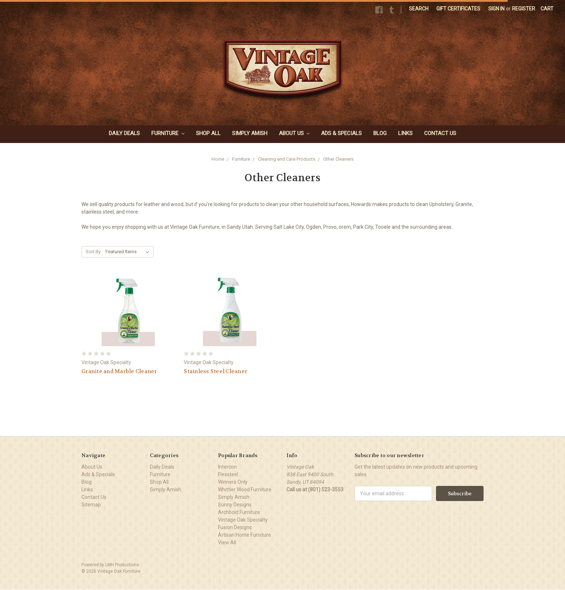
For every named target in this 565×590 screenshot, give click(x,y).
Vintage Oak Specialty (243, 520)
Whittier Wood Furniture (244, 489)
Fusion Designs (235, 527)
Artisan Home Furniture (244, 535)
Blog (380, 133)
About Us (294, 133)
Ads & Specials (341, 133)
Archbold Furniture (239, 512)
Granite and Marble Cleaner (119, 371)
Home (218, 159)
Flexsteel (228, 474)
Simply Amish (249, 133)
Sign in (496, 9)
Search (418, 9)
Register (523, 9)
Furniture (167, 133)
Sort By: (94, 251)
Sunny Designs (235, 505)
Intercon (227, 467)
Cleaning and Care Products (286, 159)
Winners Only (233, 482)
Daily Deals (124, 133)
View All (227, 542)
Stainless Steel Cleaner (215, 371)
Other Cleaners (338, 159)
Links (405, 133)
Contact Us (440, 133)
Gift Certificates (458, 9)
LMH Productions (122, 564)
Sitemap (91, 505)
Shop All (208, 133)
